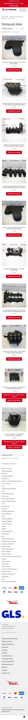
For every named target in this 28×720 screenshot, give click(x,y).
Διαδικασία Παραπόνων (8, 644)
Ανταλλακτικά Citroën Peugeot (10, 638)
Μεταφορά (4, 652)
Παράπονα (4, 667)
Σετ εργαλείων (5, 576)
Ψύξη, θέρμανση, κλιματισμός (9, 581)
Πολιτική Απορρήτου (7, 641)
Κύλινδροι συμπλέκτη (7, 531)
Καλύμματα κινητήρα (7, 523)
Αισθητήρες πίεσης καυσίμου (9, 488)
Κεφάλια (4, 528)
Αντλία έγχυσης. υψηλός (8, 493)
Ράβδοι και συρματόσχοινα (8, 574)
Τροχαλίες (4, 558)
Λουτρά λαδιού (5, 533)
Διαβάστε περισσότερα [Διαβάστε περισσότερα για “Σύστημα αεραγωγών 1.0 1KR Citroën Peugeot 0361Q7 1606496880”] (14, 447)
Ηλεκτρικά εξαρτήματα (7, 476)
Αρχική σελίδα (5, 16)
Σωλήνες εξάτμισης (6, 551)
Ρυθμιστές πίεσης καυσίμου (8, 541)
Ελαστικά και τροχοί (7, 468)
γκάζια (3, 503)
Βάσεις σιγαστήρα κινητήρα (9, 501)
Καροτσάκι (4, 650)
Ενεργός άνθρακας (6, 513)
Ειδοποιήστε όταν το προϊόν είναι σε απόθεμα (14, 395)
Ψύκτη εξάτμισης (6, 566)
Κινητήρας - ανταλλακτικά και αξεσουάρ (11, 481)
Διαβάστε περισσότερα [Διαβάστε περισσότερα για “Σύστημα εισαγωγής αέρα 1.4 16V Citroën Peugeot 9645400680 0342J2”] (14, 400)
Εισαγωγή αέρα (5, 506)
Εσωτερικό (4, 473)
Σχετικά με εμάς (6, 673)
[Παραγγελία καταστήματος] (12, 28)
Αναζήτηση (14, 717)
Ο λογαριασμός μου (7, 655)
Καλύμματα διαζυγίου (7, 521)
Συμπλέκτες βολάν (6, 546)
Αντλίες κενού (5, 496)
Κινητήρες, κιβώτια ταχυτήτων (9, 569)
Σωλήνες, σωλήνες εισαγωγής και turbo (12, 556)
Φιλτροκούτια (5, 564)
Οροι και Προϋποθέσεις (8, 661)
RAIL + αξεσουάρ (6, 483)
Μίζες (3, 536)
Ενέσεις (4, 516)
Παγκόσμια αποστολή (7, 664)
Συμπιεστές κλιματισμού (8, 543)
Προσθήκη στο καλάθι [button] (14, 69)
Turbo (3, 486)
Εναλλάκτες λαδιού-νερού (8, 511)
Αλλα (3, 491)
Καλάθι (22, 716)
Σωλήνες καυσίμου (6, 553)
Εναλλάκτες (5, 508)
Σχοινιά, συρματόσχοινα (8, 548)
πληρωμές (4, 670)
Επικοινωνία (5, 647)
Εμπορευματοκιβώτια (7, 471)
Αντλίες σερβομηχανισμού (8, 498)
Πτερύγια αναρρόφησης (8, 538)
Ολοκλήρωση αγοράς (7, 658)
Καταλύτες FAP (5, 478)
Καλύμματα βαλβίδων (7, 518)
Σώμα (3, 579)
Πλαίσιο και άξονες (6, 571)
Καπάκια (4, 526)
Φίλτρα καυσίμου (6, 561)
